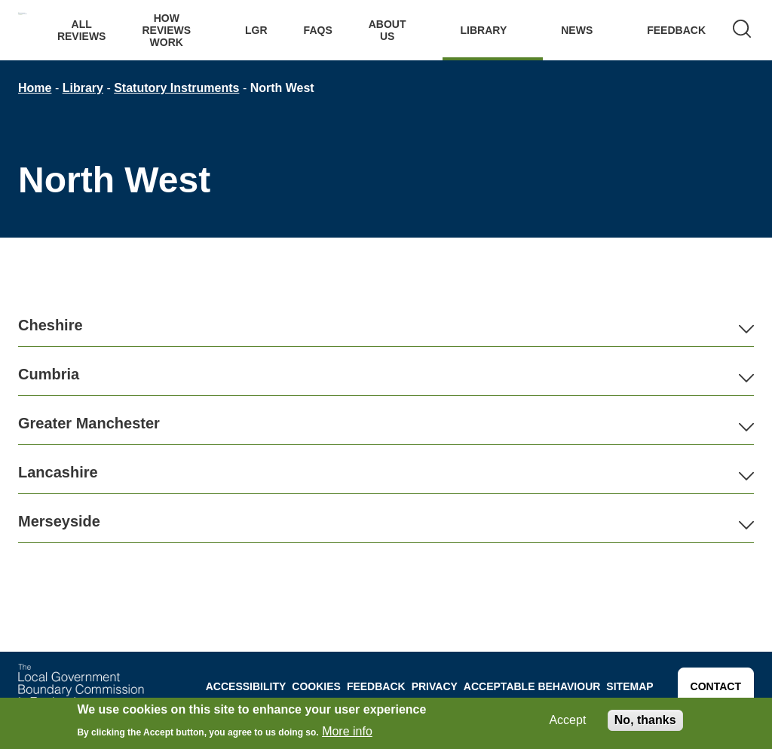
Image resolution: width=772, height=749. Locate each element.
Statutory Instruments (176, 87)
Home (34, 87)
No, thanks (645, 720)
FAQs (318, 30)
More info (347, 731)
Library (484, 30)
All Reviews (81, 30)
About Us (387, 30)
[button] (386, 325)
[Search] (742, 30)
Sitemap (629, 686)
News (577, 30)
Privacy (435, 686)
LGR (256, 30)
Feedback (676, 30)
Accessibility (246, 686)
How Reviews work (166, 30)
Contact (716, 686)
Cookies (316, 686)
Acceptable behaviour (532, 686)
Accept (567, 720)
